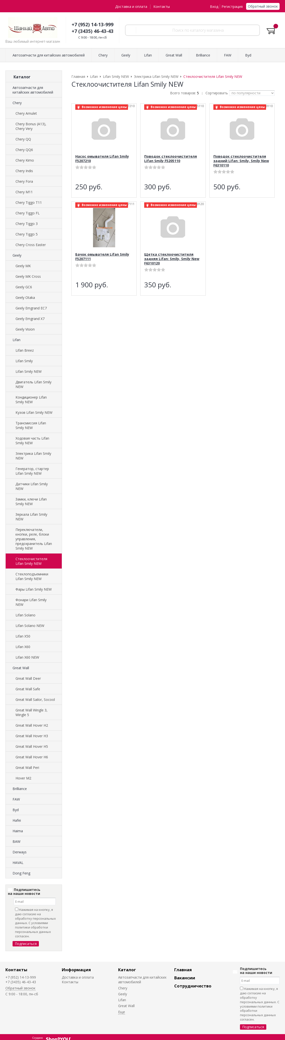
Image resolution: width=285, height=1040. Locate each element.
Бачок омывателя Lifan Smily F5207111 (102, 256)
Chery (17, 102)
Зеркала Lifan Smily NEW (31, 516)
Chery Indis (24, 170)
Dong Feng (21, 873)
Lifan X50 (23, 636)
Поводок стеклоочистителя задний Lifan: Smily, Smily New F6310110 (241, 160)
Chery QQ (23, 139)
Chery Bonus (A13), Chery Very (31, 126)
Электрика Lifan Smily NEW (33, 455)
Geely (17, 255)
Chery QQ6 (24, 149)
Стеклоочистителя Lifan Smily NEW (31, 561)
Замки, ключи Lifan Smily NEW (31, 501)
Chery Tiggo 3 (27, 223)
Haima (18, 831)
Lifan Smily (24, 361)
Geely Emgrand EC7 (31, 308)
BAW (16, 841)
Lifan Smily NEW (29, 371)
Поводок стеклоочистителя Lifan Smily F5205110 (170, 158)
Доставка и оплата (131, 6)
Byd (16, 809)
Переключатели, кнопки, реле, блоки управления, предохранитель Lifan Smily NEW (34, 539)
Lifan (16, 339)
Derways (20, 852)
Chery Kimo (25, 160)
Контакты (161, 6)
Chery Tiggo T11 (29, 202)
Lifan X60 (23, 646)
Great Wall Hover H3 (32, 736)
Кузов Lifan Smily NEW (34, 412)
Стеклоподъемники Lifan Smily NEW (32, 576)
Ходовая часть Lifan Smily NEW (32, 440)
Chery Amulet (26, 113)
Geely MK (23, 265)
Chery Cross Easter (31, 244)
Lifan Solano (25, 615)
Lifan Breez (25, 350)
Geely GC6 (24, 287)
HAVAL (18, 862)
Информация (76, 969)
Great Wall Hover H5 (32, 746)
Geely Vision (25, 329)
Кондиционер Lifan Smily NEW (31, 399)
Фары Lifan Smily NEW (34, 589)
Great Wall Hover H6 (32, 757)
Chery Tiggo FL (28, 213)
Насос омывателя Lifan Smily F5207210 (102, 158)
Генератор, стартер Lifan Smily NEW (32, 471)
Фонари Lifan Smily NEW (31, 602)
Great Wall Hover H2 (32, 725)
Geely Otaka (25, 297)
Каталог (127, 969)
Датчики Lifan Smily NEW (32, 486)
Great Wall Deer (28, 678)
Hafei (17, 820)
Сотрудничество (192, 986)
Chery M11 (24, 192)
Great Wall (21, 668)
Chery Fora (24, 181)
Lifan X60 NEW (27, 657)
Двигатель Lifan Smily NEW (33, 384)
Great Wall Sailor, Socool (35, 699)
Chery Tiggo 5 (27, 234)
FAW (16, 799)
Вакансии (184, 978)
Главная (183, 969)
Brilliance (20, 788)
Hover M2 (23, 778)
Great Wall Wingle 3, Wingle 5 (32, 712)
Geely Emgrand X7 (30, 318)
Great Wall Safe (28, 689)
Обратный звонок (263, 6)
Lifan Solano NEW (30, 625)
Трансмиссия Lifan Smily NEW (31, 425)
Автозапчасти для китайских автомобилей (33, 90)
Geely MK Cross (28, 276)
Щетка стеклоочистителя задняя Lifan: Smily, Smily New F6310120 (171, 258)
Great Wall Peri (27, 767)
